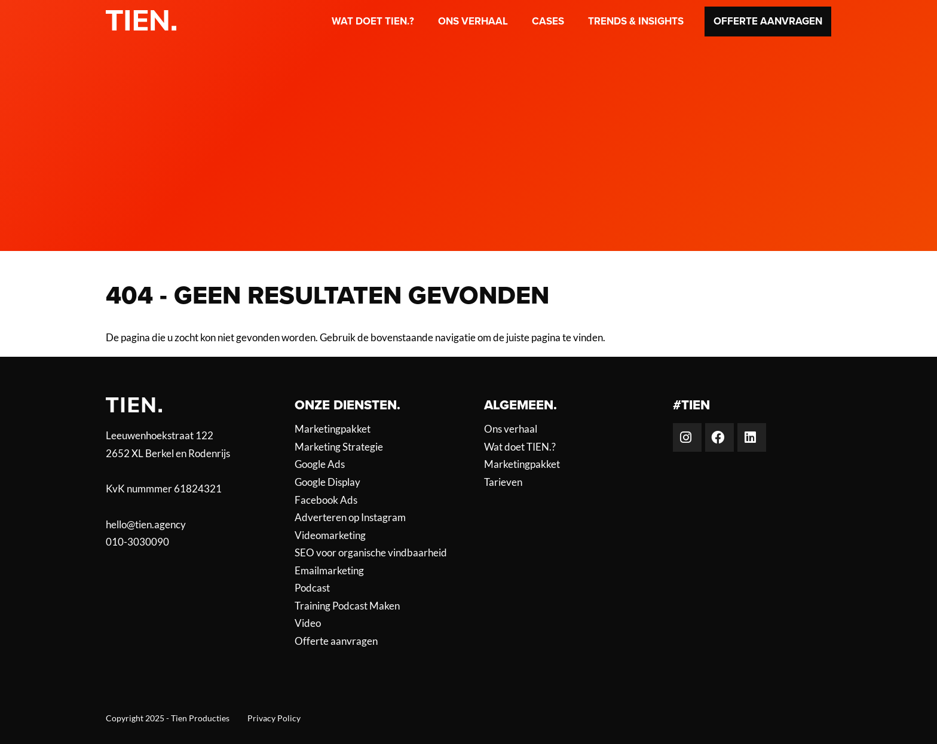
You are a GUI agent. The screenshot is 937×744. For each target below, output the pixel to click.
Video (308, 623)
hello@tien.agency (146, 524)
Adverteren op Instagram (350, 517)
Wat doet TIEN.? (373, 21)
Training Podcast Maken (347, 606)
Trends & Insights (636, 21)
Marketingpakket (332, 429)
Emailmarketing (329, 571)
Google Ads (320, 464)
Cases (548, 21)
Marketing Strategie (339, 447)
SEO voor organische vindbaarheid (371, 553)
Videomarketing (330, 535)
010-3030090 (137, 541)
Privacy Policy (274, 718)
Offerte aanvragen (768, 21)
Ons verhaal (473, 21)
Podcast (312, 588)
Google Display (327, 482)
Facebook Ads (326, 500)
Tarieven (503, 482)
